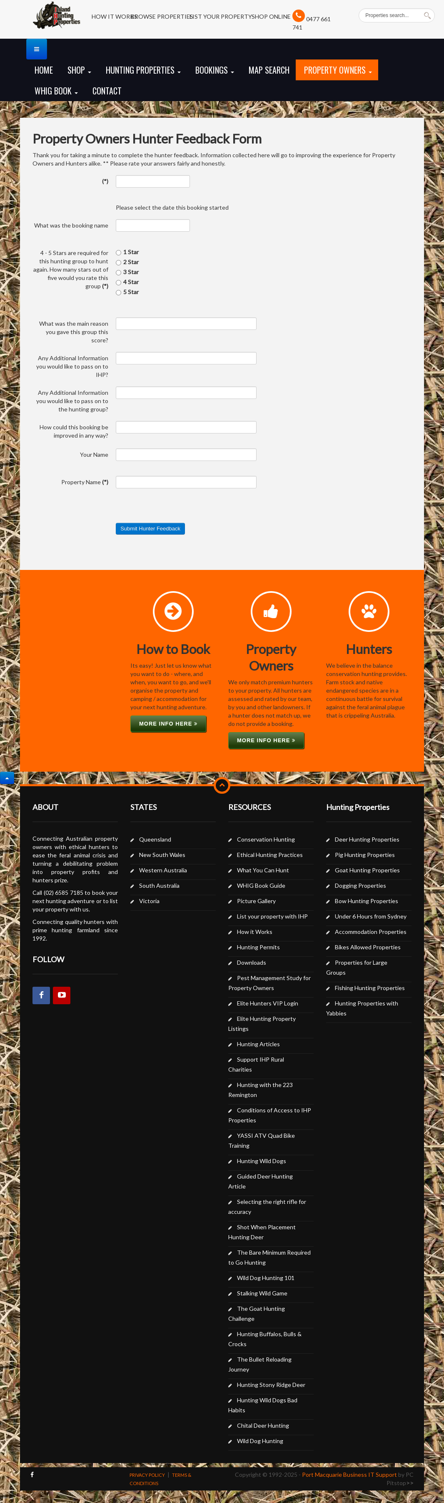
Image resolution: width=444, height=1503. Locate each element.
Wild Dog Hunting (260, 1440)
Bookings (214, 70)
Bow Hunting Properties (366, 900)
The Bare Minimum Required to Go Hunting (269, 1257)
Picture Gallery (256, 900)
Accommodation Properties (371, 931)
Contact (107, 90)
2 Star (127, 261)
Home (44, 70)
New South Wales (162, 854)
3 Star (127, 271)
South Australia (159, 885)
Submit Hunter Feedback (150, 528)
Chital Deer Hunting (263, 1425)
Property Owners (338, 70)
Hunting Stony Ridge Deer (271, 1384)
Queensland (155, 839)
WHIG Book (56, 90)
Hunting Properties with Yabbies (362, 1008)
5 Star (127, 291)
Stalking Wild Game (262, 1293)
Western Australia (163, 870)
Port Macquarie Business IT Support (349, 1474)
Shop (79, 70)
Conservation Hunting (266, 839)
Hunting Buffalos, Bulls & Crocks (265, 1338)
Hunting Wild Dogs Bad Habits (262, 1405)
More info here (168, 724)
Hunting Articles (258, 1043)
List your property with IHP (272, 916)
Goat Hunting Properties (367, 870)
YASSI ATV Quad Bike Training (261, 1140)
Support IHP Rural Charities (256, 1064)
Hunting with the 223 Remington (260, 1089)
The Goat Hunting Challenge (256, 1313)
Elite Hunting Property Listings (262, 1023)
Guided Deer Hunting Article (260, 1181)
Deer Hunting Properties (367, 839)
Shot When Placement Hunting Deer (262, 1232)
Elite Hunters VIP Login (267, 1003)
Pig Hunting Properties (365, 854)
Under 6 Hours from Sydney (371, 916)
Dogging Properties (360, 885)
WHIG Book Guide (261, 885)
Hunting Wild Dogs (261, 1160)
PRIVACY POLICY (147, 1475)
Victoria (149, 900)
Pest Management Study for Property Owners (269, 982)
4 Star (127, 281)
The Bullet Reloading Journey (260, 1364)
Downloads (251, 962)
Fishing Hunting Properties (370, 987)
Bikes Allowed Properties (368, 947)
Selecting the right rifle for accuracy (267, 1206)
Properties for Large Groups (356, 967)
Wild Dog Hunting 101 (265, 1277)
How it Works (254, 931)
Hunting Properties (143, 70)
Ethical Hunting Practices (270, 854)
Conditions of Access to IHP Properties (269, 1115)
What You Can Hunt (263, 870)
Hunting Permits (258, 947)
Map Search (269, 70)
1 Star (127, 251)
